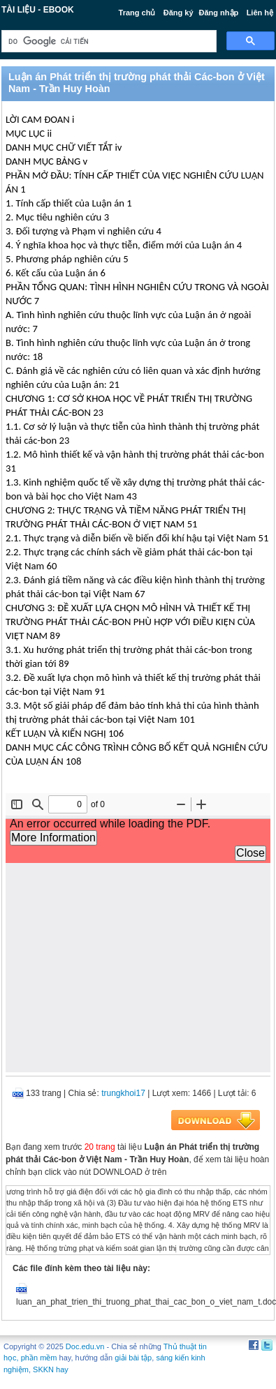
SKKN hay (50, 1369)
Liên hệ (260, 12)
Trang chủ (137, 12)
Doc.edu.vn (85, 1346)
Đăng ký (179, 12)
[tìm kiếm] (107, 41)
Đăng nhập (219, 12)
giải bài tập (133, 1357)
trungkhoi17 (123, 1093)
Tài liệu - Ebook (37, 10)
